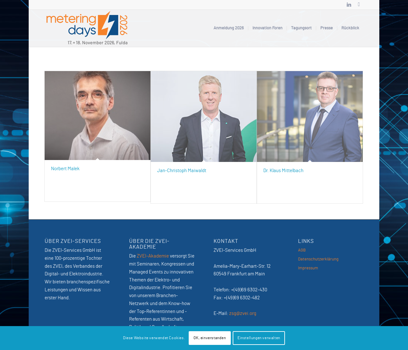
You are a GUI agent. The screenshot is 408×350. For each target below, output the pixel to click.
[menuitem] (228, 28)
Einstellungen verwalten (258, 338)
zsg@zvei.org (242, 313)
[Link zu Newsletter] (358, 5)
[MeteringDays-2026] (87, 28)
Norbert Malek (65, 168)
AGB (302, 250)
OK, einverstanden (209, 338)
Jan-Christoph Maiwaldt (181, 170)
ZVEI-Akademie (153, 256)
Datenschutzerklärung (318, 259)
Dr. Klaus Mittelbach (283, 170)
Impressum (308, 268)
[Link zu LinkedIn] (349, 5)
